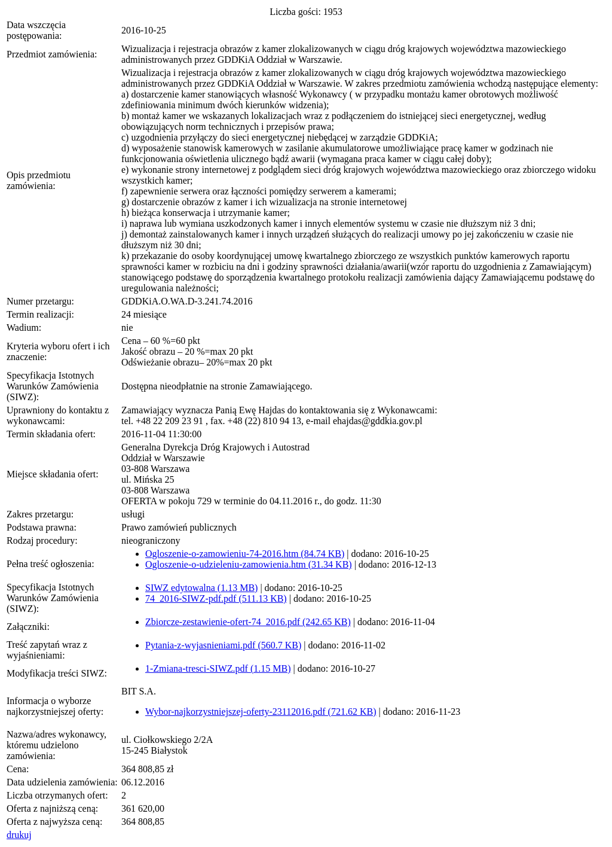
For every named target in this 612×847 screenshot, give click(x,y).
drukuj (19, 835)
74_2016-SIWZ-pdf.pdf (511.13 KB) (216, 598)
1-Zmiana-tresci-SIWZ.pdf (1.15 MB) (217, 668)
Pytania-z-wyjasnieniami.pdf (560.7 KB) (223, 645)
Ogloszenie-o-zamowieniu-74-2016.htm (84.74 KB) (244, 554)
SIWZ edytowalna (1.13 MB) (201, 588)
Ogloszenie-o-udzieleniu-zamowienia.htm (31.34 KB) (248, 564)
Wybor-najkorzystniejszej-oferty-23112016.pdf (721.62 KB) (260, 711)
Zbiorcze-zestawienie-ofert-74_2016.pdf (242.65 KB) (248, 622)
